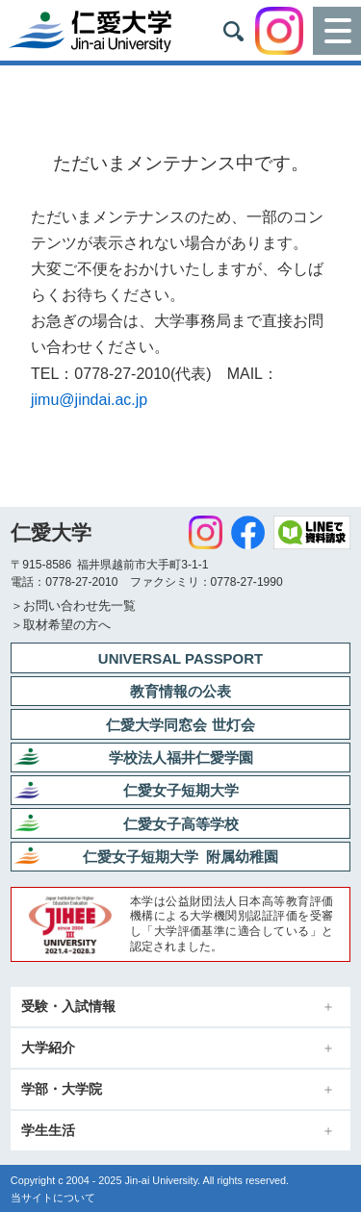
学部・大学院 (61, 1089)
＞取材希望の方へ (61, 625)
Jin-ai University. (162, 1180)
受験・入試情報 (68, 1006)
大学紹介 (48, 1048)
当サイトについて (53, 1197)
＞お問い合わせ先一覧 (73, 605)
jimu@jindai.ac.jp (89, 399)
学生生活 (48, 1131)
